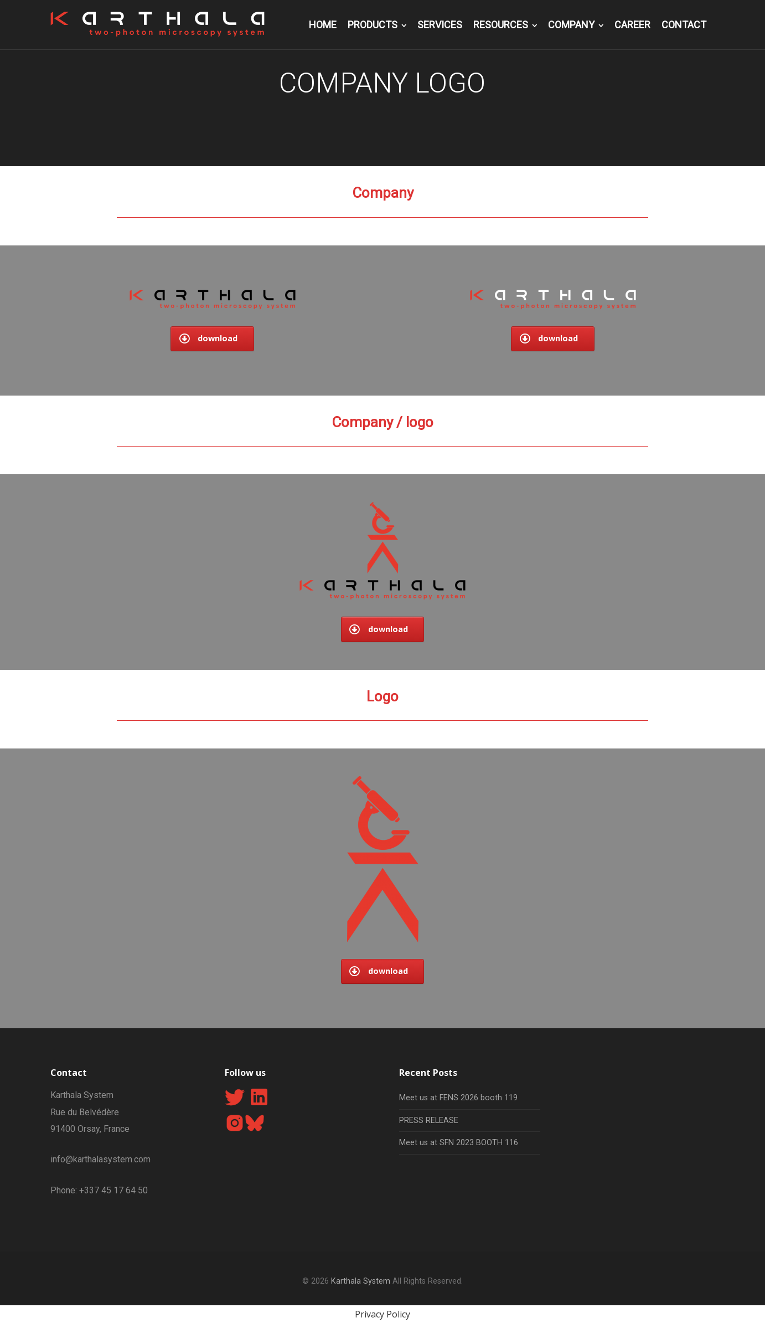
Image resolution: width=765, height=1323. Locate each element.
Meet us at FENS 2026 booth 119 (458, 1097)
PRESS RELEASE (428, 1120)
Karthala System (360, 1281)
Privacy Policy (382, 1314)
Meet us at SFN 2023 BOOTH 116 (458, 1142)
